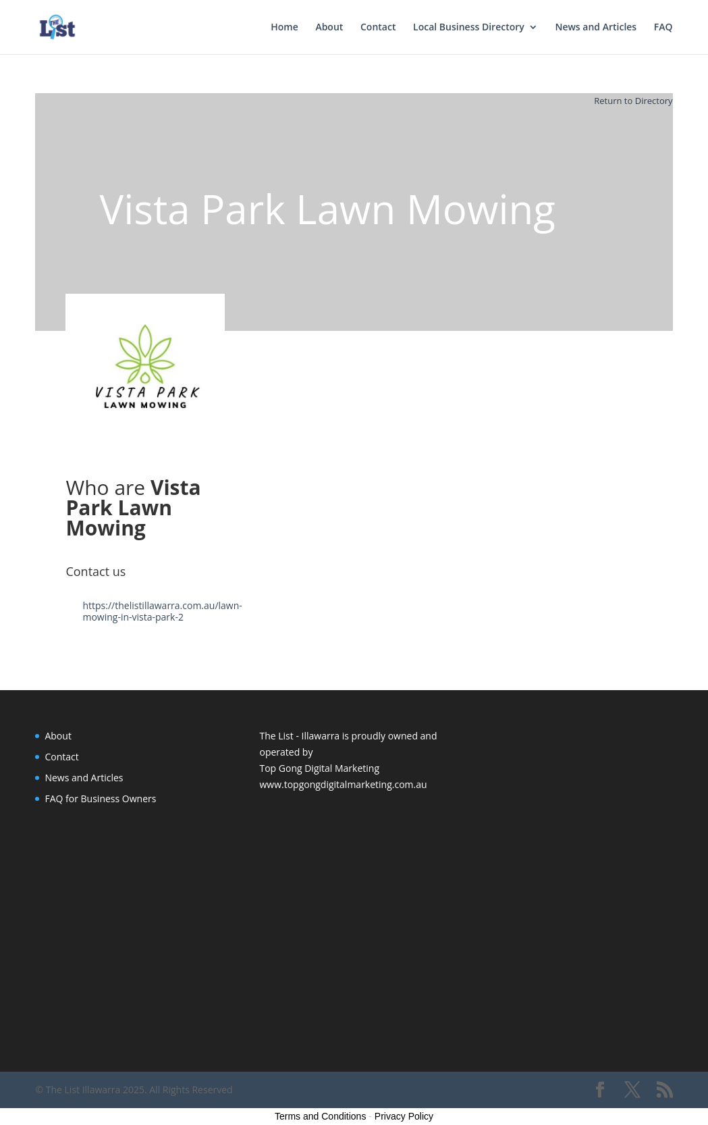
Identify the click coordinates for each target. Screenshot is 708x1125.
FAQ (663, 27)
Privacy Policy (404, 1116)
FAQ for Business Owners (100, 798)
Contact (378, 27)
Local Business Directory (468, 27)
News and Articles (595, 27)
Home (284, 27)
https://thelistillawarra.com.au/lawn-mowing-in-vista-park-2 (162, 611)
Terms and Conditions (320, 1116)
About (329, 27)
